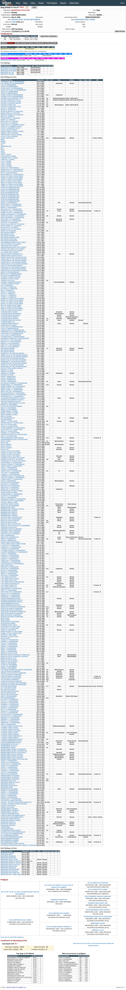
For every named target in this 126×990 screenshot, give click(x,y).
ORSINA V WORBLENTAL (8, 380)
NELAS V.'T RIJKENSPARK (9, 570)
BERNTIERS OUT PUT (7, 72)
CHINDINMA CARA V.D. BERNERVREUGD (13, 332)
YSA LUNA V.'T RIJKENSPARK (10, 472)
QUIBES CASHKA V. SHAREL (9, 413)
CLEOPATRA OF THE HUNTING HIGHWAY (13, 269)
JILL (2, 144)
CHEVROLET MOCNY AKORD (10, 504)
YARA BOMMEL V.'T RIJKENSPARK (11, 462)
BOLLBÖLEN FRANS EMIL (9, 239)
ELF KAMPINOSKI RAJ (8, 418)
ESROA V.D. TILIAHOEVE (8, 230)
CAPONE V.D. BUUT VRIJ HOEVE (11, 452)
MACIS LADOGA (6, 441)
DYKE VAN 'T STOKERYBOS (9, 222)
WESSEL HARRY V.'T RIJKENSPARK (12, 390)
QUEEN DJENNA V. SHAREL (9, 411)
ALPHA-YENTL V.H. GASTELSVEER (11, 429)
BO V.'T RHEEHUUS (7, 285)
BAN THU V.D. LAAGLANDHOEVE (11, 340)
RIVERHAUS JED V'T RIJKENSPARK (12, 211)
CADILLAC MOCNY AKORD (9, 502)
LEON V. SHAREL (6, 154)
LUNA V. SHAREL (6, 164)
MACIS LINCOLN (6, 446)
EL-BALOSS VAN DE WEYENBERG (11, 406)
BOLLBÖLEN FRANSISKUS (9, 240)
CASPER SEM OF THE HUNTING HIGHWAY (14, 260)
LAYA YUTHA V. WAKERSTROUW (11, 335)
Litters (32, 3)
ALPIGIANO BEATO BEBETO (9, 317)
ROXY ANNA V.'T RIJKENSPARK (10, 219)
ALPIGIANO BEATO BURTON (9, 318)
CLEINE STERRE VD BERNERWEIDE (12, 95)
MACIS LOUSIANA (6, 447)
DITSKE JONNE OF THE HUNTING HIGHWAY (14, 356)
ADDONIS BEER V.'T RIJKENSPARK (11, 494)
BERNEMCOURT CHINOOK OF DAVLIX (12, 509)
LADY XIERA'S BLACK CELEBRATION (12, 582)
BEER (2, 139)
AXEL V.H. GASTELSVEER (9, 436)
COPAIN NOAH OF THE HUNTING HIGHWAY (14, 270)
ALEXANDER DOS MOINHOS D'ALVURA (13, 398)
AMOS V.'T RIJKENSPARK (9, 497)
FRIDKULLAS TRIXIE (7, 375)
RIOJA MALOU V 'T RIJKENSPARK (11, 209)
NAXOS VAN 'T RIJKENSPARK (10, 568)
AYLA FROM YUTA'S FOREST (10, 252)
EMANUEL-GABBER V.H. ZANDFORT (12, 115)
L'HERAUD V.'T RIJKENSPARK (10, 557)
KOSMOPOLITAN (6, 146)
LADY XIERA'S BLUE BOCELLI (10, 583)
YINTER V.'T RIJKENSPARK (9, 469)
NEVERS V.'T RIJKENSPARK (9, 572)
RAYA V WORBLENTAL (8, 535)
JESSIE (3, 143)
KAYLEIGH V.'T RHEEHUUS (9, 288)
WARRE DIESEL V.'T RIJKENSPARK (11, 385)
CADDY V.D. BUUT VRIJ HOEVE (10, 451)
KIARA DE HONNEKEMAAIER (10, 199)
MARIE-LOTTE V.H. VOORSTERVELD (12, 171)
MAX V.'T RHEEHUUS (7, 290)
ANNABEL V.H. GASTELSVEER (10, 433)
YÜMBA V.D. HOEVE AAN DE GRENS (12, 186)
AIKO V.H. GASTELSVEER (9, 424)
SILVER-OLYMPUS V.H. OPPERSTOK (12, 111)
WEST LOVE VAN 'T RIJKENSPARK (11, 391)
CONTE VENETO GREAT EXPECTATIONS (13, 544)
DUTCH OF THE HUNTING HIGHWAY (12, 368)
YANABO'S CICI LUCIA (8, 280)
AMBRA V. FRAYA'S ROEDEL (9, 133)
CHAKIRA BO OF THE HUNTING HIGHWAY (13, 262)
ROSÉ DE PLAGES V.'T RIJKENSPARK (12, 216)
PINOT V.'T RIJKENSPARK (9, 590)
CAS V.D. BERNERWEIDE (8, 85)
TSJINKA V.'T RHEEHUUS (8, 297)
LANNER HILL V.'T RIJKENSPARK (11, 547)
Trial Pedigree (52, 3)
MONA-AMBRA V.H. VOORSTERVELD (12, 174)
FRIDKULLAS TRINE (7, 371)
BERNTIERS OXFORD (7, 74)
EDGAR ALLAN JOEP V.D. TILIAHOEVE (13, 224)
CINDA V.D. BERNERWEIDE (9, 93)
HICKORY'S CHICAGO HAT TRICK (11, 101)
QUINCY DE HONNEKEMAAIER (10, 201)
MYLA (2, 149)
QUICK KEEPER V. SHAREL (9, 414)
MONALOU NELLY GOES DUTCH (11, 524)
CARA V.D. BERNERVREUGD (9, 328)
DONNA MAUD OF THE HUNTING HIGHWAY (14, 363)
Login (122, 3)
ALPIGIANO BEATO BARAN (9, 312)
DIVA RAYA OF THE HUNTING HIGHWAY (13, 358)
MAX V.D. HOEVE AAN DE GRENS (11, 181)
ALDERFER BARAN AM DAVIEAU (11, 320)
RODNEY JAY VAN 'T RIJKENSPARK (12, 212)
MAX (2, 148)
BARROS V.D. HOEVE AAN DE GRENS (12, 298)
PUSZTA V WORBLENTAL (8, 481)
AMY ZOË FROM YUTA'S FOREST (11, 244)
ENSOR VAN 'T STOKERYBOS (10, 489)
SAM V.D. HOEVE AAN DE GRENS (11, 307)
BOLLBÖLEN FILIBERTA (8, 232)
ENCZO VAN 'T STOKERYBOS (10, 487)
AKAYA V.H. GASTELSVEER (9, 426)
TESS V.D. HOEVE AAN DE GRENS (11, 310)
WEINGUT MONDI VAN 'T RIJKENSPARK (13, 386)
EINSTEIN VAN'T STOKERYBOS (10, 486)
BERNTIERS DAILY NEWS (85, 19)
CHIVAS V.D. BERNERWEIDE (9, 91)
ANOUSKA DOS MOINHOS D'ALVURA (12, 399)
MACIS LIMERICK (6, 444)
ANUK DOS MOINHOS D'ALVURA (11, 401)
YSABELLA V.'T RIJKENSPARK (10, 474)
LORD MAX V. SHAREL (8, 159)
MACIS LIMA (4, 443)
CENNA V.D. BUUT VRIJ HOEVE (10, 454)
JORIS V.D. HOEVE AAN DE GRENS (11, 179)
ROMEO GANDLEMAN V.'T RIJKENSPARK (13, 214)
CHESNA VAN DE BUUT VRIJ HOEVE (12, 459)
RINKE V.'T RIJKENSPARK (9, 207)
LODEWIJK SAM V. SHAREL (9, 158)
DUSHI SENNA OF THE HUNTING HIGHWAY (14, 366)
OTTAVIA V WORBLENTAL (9, 381)
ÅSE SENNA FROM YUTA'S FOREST (12, 250)
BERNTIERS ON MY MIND (8, 71)
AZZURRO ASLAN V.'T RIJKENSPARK (12, 500)
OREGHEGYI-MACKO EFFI (9, 527)
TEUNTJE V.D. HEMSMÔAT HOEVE (11, 126)
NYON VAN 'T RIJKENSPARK (9, 575)
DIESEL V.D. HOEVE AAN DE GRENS (12, 303)
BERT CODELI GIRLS (7, 565)
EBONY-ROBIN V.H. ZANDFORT (10, 113)
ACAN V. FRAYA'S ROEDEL (9, 129)
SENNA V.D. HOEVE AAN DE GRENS (12, 184)
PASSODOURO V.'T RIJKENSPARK (11, 588)
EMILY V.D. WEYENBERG (8, 408)
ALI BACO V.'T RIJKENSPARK (10, 496)
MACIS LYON (5, 449)
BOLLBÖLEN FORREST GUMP (10, 237)
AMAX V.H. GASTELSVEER (9, 431)
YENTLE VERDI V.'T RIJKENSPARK (11, 466)
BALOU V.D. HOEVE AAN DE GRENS (12, 176)
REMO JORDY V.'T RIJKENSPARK (11, 204)
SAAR (2, 151)
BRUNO (3, 141)
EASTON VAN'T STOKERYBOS (10, 482)
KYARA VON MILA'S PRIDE (9, 492)
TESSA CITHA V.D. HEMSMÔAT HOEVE (12, 124)
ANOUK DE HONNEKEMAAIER (10, 187)
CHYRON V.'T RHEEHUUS (8, 287)
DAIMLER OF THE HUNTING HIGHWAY (12, 353)
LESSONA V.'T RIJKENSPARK (10, 555)
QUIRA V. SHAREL (6, 416)
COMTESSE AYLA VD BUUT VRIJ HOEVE (13, 461)
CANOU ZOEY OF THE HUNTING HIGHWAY (14, 259)
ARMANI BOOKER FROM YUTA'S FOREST (13, 247)
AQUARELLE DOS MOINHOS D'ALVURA (13, 403)
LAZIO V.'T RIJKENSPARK (9, 553)
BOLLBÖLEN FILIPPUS (8, 235)
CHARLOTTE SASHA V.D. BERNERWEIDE (13, 90)
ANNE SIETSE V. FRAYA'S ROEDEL (11, 134)
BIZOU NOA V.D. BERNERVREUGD (11, 274)
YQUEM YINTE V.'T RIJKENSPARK (11, 471)
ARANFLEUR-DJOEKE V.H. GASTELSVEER (14, 434)
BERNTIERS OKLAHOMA (8, 67)
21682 (13, 22)
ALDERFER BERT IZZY (8, 322)
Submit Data (73, 3)
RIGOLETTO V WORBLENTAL (10, 537)
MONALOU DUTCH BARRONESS (11, 519)
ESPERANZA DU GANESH (9, 325)
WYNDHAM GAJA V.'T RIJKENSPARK (12, 396)
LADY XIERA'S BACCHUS (8, 577)
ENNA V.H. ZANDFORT (7, 116)
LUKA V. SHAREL (6, 163)
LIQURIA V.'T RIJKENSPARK (9, 558)
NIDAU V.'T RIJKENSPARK (9, 573)
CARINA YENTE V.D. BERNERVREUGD (12, 330)
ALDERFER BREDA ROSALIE (10, 323)
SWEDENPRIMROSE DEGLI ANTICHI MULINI (14, 439)
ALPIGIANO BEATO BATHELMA (10, 315)
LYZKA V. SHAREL (6, 166)
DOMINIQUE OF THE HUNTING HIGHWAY (13, 361)
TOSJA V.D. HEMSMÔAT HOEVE (10, 128)
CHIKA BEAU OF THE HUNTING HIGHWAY (13, 267)
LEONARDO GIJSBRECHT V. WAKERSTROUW (15, 338)
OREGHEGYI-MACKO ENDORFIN (11, 530)
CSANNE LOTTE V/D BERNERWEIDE (12, 96)
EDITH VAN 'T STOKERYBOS (9, 484)
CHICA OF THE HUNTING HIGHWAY (11, 265)
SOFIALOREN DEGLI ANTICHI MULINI (12, 438)
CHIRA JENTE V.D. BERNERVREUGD (12, 333)
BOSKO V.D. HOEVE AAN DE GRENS (12, 300)
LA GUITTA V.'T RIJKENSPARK (10, 545)
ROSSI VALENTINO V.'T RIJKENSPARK (12, 217)
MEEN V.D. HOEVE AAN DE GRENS (11, 182)
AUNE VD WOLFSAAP (7, 138)
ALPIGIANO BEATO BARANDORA (11, 313)
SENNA (3, 153)
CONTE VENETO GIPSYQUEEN (10, 542)
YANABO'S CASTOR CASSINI (10, 279)
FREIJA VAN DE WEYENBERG (10, 505)
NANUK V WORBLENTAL (8, 376)
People (41, 3)
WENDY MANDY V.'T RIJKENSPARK (11, 388)
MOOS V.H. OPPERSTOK (8, 110)
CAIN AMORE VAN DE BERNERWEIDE (12, 83)
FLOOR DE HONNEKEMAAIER (10, 196)
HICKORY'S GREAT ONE (8, 105)
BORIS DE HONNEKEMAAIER (10, 194)
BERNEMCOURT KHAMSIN (9, 510)
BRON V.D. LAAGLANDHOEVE (10, 343)
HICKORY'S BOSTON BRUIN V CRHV (12, 98)
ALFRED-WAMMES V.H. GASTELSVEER (13, 428)
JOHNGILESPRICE (6, 419)
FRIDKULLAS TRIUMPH (8, 373)
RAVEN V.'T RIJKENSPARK (9, 202)
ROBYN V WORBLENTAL (8, 539)
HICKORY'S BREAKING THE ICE (10, 100)
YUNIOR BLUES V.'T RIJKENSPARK (11, 479)
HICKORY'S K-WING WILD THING (11, 106)
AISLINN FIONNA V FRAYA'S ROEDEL (12, 131)
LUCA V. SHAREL (6, 161)
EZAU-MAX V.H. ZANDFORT (9, 123)
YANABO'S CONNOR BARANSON (11, 282)
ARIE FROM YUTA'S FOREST (9, 245)
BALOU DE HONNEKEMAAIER (10, 189)
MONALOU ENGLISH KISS (9, 522)
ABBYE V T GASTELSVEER (9, 421)
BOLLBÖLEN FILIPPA (7, 234)
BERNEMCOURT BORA (8, 507)
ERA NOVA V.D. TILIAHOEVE (9, 227)
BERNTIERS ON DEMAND (8, 69)
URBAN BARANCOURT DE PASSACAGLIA (14, 257)
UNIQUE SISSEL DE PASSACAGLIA (11, 255)
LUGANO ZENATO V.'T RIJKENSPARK (12, 563)
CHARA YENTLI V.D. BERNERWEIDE (12, 88)
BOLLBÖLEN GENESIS (8, 348)
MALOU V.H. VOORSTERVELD (10, 168)
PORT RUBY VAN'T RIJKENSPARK (11, 592)
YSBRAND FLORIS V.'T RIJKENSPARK (12, 476)
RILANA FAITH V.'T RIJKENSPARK (11, 206)
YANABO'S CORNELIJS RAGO (10, 283)
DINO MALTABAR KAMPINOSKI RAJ (12, 254)
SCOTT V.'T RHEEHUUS (8, 293)
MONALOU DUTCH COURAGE (10, 520)
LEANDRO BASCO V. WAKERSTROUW (12, 337)
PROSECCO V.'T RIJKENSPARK (10, 595)
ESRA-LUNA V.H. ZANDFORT (9, 121)
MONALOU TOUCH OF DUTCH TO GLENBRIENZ (15, 525)
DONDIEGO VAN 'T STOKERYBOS (11, 221)
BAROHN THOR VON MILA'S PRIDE (11, 491)
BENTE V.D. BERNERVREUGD (10, 272)
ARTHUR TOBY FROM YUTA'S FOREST (13, 249)
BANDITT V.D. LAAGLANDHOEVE (11, 341)
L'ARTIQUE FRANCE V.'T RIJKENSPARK (13, 550)
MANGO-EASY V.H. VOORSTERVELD (12, 169)
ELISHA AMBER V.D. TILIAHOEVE (11, 226)
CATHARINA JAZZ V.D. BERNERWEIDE (12, 81)
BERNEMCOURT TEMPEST (9, 514)
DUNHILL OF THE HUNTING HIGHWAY (12, 365)
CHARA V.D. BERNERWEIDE (9, 86)
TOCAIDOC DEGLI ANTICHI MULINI (11, 517)
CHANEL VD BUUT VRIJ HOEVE (10, 456)
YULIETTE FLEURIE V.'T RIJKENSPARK (13, 477)
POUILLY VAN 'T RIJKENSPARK (10, 593)
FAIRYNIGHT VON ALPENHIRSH (10, 532)
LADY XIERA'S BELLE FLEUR (10, 578)
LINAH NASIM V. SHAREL (8, 156)
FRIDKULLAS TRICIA (7, 370)
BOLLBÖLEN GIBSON (7, 350)
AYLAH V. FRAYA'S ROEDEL (9, 136)
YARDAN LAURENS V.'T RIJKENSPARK (13, 464)
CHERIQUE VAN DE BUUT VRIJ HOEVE (13, 457)
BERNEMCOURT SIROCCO (9, 512)
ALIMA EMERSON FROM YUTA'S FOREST (13, 242)
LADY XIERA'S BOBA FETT (9, 585)
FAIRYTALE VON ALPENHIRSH (10, 534)
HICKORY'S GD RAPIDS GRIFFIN (11, 103)
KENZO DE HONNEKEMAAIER (10, 197)
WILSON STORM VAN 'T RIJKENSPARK (13, 393)
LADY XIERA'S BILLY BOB (9, 580)
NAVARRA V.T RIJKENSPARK (10, 567)
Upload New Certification (49, 36)
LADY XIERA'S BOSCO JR (9, 587)
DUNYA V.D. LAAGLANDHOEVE (10, 345)
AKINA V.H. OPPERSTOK (8, 108)
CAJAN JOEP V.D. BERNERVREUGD (12, 327)
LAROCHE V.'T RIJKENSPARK (10, 549)
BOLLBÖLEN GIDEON (7, 351)
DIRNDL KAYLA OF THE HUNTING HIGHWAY (14, 355)
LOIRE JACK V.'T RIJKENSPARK (10, 560)
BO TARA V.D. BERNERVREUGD (10, 275)
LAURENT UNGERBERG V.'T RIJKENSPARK (14, 552)
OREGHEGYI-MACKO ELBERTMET (11, 529)
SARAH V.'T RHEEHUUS (8, 292)
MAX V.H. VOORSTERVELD (9, 173)
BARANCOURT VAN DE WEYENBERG (25, 19)
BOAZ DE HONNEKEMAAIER (9, 192)
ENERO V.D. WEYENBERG (9, 409)
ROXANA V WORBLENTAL (9, 540)
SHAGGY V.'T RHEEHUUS (8, 295)
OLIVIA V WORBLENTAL (8, 378)
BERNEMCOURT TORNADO (9, 515)
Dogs (25, 3)
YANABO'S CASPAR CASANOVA (11, 277)
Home (18, 3)
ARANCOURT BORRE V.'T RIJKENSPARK (13, 499)
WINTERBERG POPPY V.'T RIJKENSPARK (13, 394)
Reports (63, 3)
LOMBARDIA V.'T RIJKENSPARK (11, 562)
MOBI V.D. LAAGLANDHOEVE (10, 346)
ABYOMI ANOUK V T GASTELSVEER (12, 423)
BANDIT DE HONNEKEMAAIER (10, 191)
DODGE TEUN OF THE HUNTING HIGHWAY (14, 360)
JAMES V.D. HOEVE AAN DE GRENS (12, 177)
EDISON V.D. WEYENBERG (9, 404)
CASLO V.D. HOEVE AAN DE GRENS (12, 302)
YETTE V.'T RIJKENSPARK (9, 467)
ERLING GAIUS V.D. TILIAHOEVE (11, 229)
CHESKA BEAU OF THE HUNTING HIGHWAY (14, 264)
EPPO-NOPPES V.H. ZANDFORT (10, 118)
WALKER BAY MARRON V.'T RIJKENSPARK (14, 383)
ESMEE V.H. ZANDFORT (8, 120)
